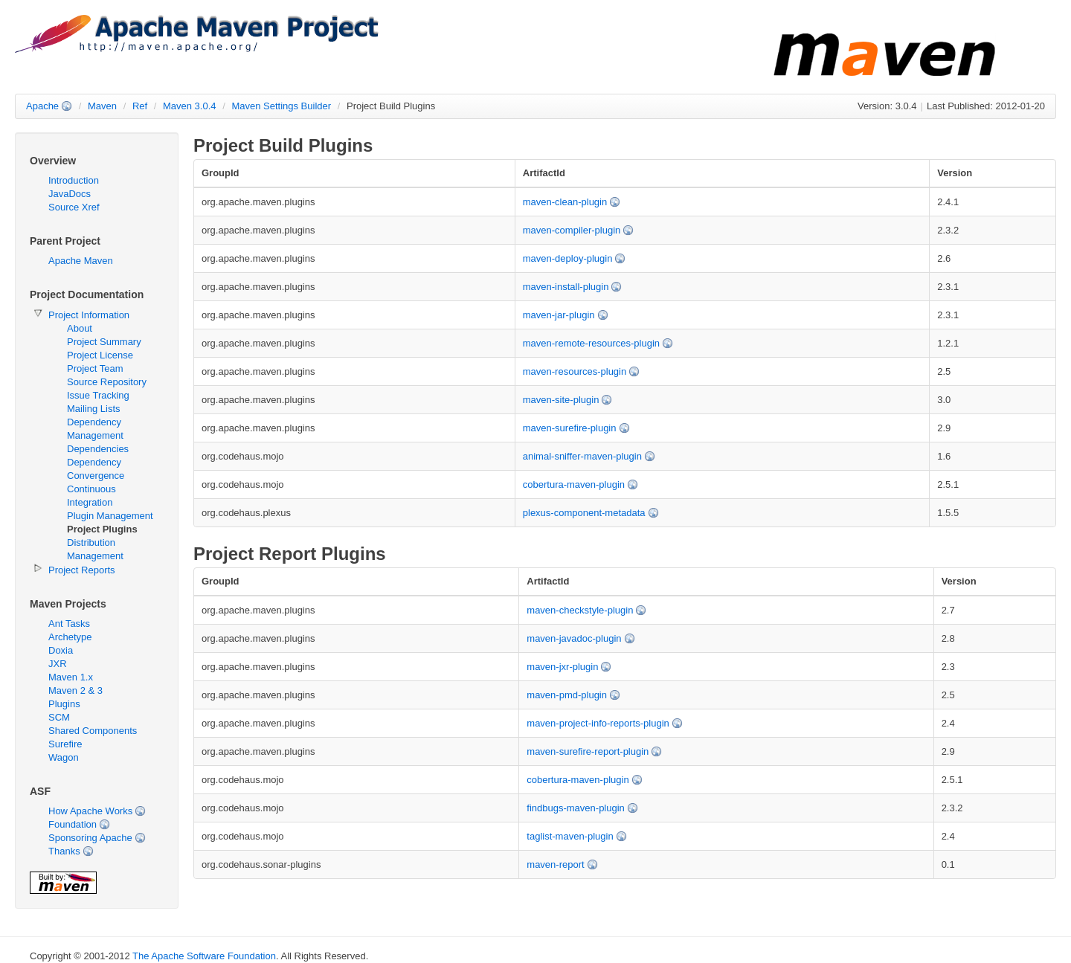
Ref (139, 106)
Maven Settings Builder (281, 106)
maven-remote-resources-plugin (591, 343)
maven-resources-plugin (574, 371)
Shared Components (92, 730)
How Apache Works (90, 811)
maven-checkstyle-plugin (580, 610)
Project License (100, 355)
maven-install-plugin (566, 286)
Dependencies (98, 448)
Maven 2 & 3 (75, 690)
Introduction (73, 180)
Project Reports (81, 570)
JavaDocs (69, 193)
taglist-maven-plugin (570, 836)
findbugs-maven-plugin (576, 808)
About (79, 328)
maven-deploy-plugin (568, 258)
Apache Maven (80, 260)
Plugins (64, 703)
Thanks (64, 851)
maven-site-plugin (561, 399)
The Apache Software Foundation (204, 956)
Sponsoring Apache (90, 837)
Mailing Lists (93, 408)
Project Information (88, 315)
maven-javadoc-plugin (574, 638)
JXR (57, 663)
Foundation (72, 824)
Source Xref (74, 207)
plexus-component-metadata (584, 512)
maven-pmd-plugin (567, 694)
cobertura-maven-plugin (574, 484)
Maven (102, 106)
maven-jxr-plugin (562, 666)
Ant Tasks (69, 623)
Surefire (65, 744)
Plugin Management (110, 515)
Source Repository (107, 381)
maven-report (555, 864)
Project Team (95, 368)
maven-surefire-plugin (570, 428)
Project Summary (104, 341)
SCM (59, 717)
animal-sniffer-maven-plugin (582, 456)
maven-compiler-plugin (572, 230)
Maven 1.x (70, 677)
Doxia (60, 650)
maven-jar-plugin (559, 315)
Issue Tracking (98, 395)
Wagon (63, 757)
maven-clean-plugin (565, 201)
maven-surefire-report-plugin (588, 751)
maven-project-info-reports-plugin (598, 723)
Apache (42, 106)
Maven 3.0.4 (189, 106)
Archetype (70, 636)
